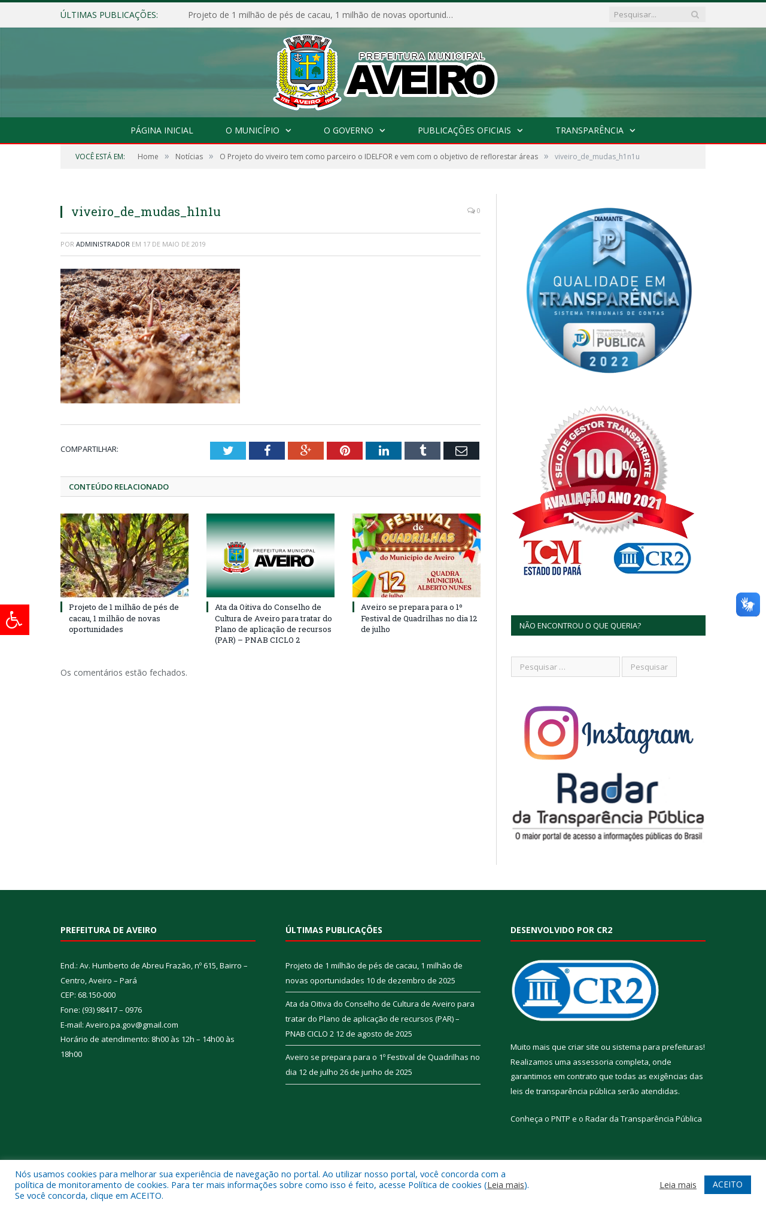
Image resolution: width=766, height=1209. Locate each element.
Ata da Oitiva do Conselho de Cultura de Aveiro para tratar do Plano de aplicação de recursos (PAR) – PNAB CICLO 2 (273, 623)
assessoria (593, 1061)
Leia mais (505, 1184)
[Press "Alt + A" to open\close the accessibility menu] (14, 619)
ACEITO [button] (728, 1184)
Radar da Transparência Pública (643, 1118)
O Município (252, 130)
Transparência (589, 130)
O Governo (348, 130)
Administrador (103, 243)
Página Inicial (161, 130)
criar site (583, 1046)
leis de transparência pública (563, 1091)
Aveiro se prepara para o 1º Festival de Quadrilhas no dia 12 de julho (419, 618)
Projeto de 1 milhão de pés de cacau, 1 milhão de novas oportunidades (325, 15)
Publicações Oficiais (464, 130)
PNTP (560, 1118)
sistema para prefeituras (657, 1046)
